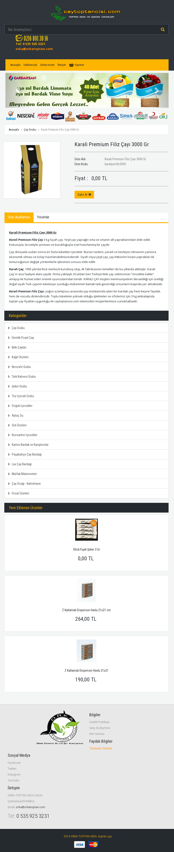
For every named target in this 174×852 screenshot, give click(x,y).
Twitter (12, 769)
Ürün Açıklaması (19, 217)
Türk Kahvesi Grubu (22, 376)
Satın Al (84, 194)
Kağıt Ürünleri (18, 357)
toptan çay (105, 836)
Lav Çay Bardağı (20, 464)
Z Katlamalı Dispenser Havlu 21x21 (87, 670)
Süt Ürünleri (17, 425)
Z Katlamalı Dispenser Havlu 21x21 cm (86, 610)
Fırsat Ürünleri (18, 493)
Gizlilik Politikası (99, 722)
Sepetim (76, 65)
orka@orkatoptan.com (34, 49)
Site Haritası (96, 734)
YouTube (13, 780)
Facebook (14, 763)
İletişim (62, 65)
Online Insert (47, 65)
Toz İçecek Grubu (21, 396)
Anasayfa (15, 65)
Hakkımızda (30, 65)
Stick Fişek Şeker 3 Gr (86, 549)
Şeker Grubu (17, 386)
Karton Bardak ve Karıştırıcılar (28, 444)
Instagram (14, 774)
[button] (17, 90)
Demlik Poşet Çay (21, 337)
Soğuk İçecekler (20, 406)
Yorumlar (43, 217)
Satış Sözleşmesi (99, 728)
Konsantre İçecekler (22, 435)
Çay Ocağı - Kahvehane (24, 483)
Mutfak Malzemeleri (22, 474)
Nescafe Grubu (19, 367)
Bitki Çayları (17, 347)
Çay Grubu (30, 129)
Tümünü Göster (100, 748)
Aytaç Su (15, 415)
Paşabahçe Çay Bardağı (25, 454)
